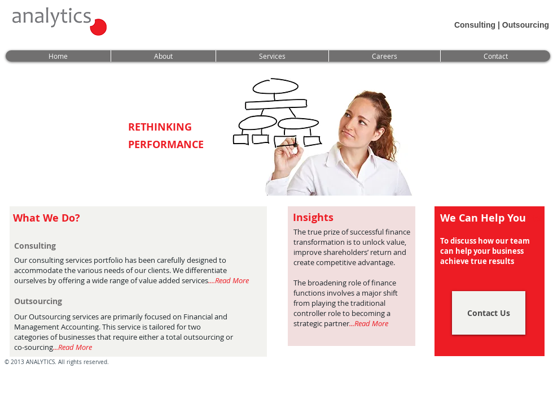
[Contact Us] (488, 313)
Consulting (474, 24)
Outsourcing (525, 24)
